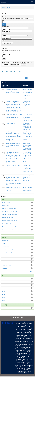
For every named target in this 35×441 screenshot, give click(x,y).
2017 (3, 285)
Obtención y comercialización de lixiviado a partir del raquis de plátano (13, 145)
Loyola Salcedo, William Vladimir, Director (27, 125)
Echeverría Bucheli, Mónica (8, 229)
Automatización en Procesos (9, 252)
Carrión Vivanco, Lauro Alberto (26, 104)
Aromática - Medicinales (8, 249)
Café (3, 259)
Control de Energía (6, 265)
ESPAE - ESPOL (6, 202)
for (3, 20)
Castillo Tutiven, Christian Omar (27, 119)
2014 (3, 294)
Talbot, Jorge (29, 120)
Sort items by (17, 62)
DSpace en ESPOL (7, 7)
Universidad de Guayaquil (20, 344)
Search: (4, 16)
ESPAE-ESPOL (6, 205)
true (3, 308)
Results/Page (5, 62)
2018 (3, 288)
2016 (3, 297)
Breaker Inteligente (10, 123)
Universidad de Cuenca (26, 323)
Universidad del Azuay (20, 325)
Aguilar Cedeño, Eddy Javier (9, 208)
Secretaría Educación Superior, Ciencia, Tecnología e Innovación (24, 371)
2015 (3, 282)
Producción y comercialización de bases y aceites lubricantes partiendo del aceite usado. (14, 116)
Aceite (3, 243)
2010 (3, 291)
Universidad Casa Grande (23, 356)
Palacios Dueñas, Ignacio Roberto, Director (27, 160)
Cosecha (4, 268)
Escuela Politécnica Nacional (23, 362)
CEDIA (16, 322)
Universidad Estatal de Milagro (23, 331)
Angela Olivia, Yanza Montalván (27, 138)
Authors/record (14, 64)
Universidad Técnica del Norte (23, 329)
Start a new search (7, 43)
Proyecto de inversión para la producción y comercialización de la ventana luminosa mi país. (13, 91)
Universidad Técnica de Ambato (23, 332)
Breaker (4, 256)
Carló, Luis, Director (27, 114)
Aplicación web (5, 246)
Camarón (4, 262)
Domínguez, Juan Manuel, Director (10, 226)
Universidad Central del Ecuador (23, 328)
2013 (3, 279)
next (32, 78)
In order (30, 62)
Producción (5, 240)
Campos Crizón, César (7, 217)
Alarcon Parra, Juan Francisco (9, 211)
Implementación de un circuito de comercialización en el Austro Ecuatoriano (13, 189)
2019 (3, 300)
